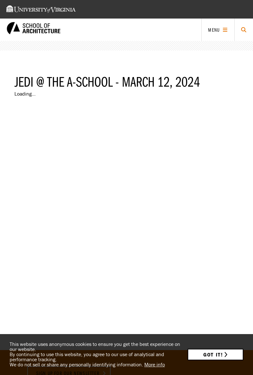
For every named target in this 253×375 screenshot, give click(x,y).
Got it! (213, 354)
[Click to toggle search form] (243, 30)
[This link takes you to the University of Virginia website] (41, 9)
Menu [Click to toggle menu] (214, 30)
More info (154, 364)
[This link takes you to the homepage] (33, 30)
